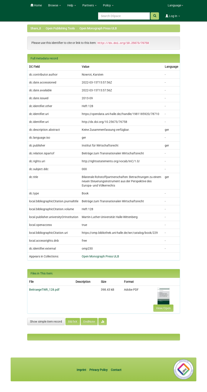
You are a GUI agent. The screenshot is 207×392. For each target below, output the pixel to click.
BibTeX (72, 321)
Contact (116, 370)
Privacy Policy (98, 370)
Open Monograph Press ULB (98, 28)
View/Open (163, 308)
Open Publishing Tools (60, 28)
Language (175, 5)
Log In (172, 16)
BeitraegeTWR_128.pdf (44, 289)
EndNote (89, 321)
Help (71, 5)
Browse (54, 5)
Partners (89, 5)
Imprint (82, 370)
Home (36, 5)
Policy (108, 5)
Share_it (35, 28)
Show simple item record (46, 321)
